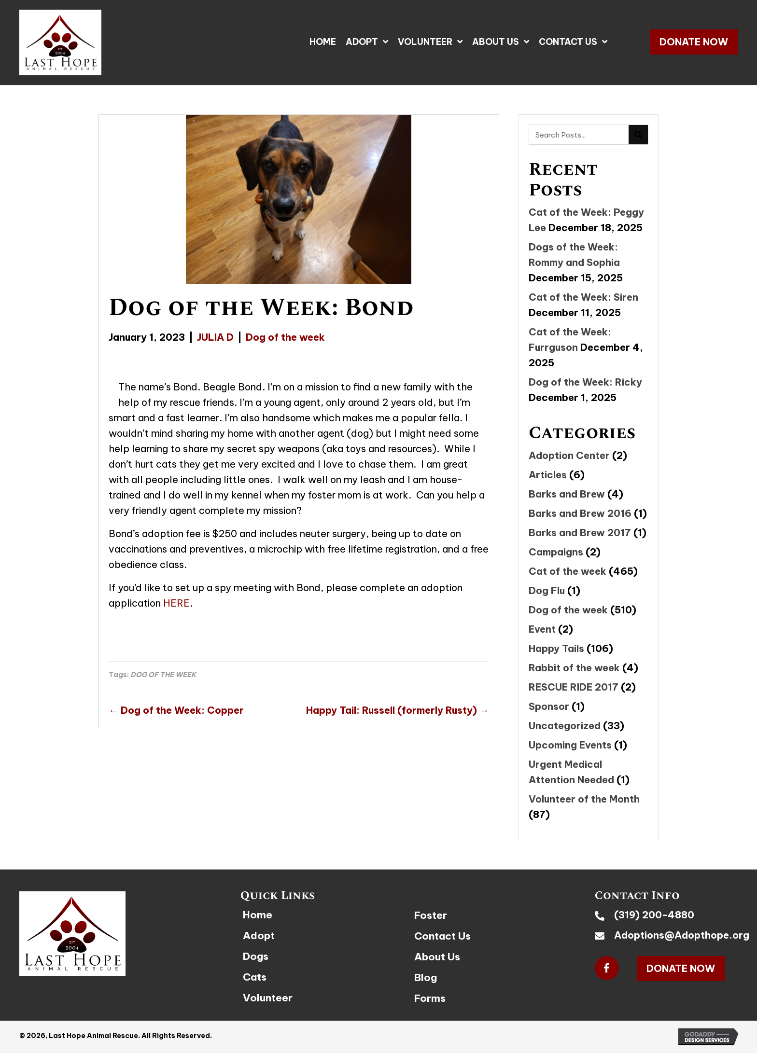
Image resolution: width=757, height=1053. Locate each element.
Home (257, 914)
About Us (437, 956)
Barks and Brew (567, 494)
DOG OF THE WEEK (163, 674)
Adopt (259, 935)
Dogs (255, 956)
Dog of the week (285, 337)
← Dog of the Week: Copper (176, 710)
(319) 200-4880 (654, 915)
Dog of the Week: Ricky (585, 382)
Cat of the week (567, 571)
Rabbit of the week (574, 668)
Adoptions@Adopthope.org (681, 935)
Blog (425, 977)
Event (542, 629)
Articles (548, 475)
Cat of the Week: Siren (583, 297)
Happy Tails (556, 648)
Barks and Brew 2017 (580, 532)
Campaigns (556, 552)
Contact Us (442, 935)
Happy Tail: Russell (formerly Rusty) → (397, 710)
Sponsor (549, 706)
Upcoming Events (570, 745)
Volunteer (268, 997)
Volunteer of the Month (584, 799)
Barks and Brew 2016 (580, 513)
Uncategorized (565, 726)
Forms (430, 998)
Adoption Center (569, 455)
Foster (430, 915)
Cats (254, 977)
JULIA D (215, 337)
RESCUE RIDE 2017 (573, 687)
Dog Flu (547, 590)
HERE (176, 603)
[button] (694, 42)
